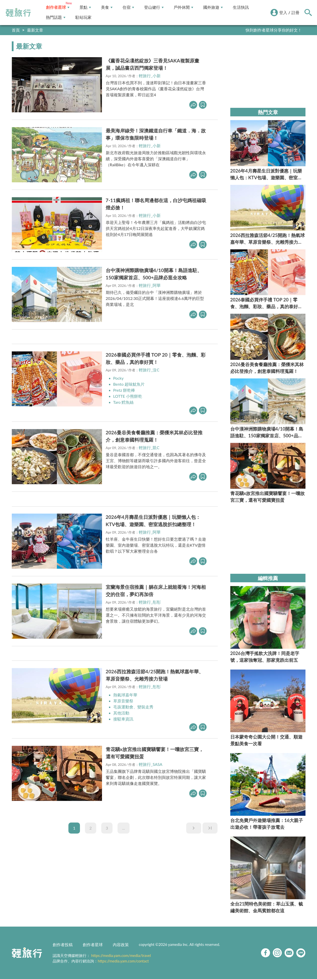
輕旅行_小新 (150, 75)
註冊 (295, 12)
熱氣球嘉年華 (125, 694)
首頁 (16, 30)
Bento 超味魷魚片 (129, 384)
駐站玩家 (83, 17)
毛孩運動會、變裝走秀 (133, 706)
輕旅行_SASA (150, 764)
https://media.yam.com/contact (123, 961)
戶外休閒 (183, 7)
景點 (85, 7)
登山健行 (154, 7)
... (123, 828)
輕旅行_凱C (149, 447)
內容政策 (121, 944)
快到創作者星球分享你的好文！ (274, 30)
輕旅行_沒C (149, 369)
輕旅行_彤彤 (150, 602)
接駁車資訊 (123, 718)
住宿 (128, 7)
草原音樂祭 (123, 700)
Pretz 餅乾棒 (124, 390)
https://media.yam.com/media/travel (121, 955)
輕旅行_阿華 (150, 285)
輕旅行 (18, 12)
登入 (283, 12)
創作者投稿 (63, 944)
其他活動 (121, 712)
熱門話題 (55, 17)
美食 (107, 7)
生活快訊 (241, 7)
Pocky (118, 378)
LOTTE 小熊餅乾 (127, 396)
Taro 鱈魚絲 (123, 402)
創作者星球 (57, 7)
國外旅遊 (213, 7)
